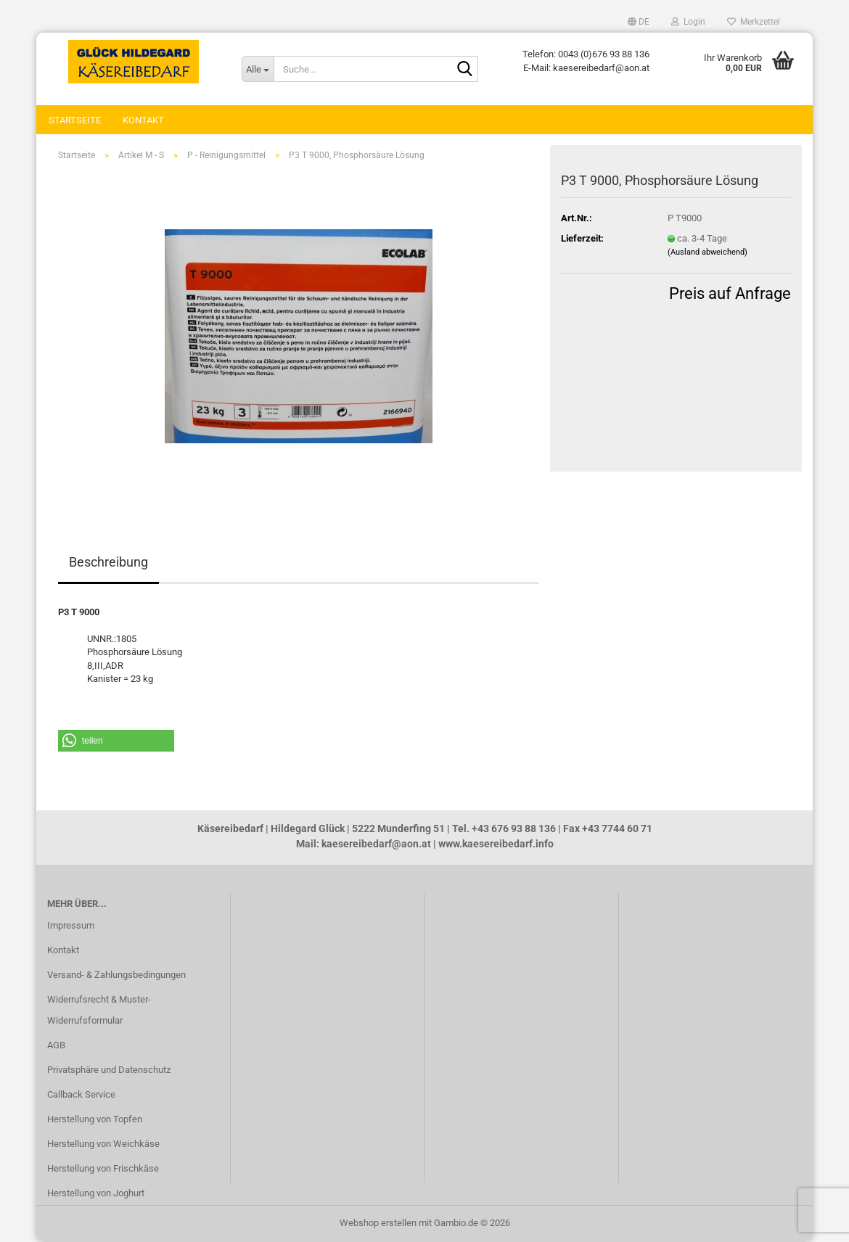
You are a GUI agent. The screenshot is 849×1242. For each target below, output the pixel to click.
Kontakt (143, 120)
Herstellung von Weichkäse (103, 1143)
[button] (638, 22)
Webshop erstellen (378, 1222)
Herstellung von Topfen (94, 1119)
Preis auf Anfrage (730, 293)
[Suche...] (258, 69)
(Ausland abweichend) (707, 252)
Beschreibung (108, 561)
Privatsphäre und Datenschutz (109, 1069)
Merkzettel (753, 22)
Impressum (70, 925)
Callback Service (81, 1094)
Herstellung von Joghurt (95, 1193)
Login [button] (688, 22)
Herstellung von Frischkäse (103, 1168)
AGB (56, 1045)
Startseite (75, 120)
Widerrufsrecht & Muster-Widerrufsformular (99, 1010)
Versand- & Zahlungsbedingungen (116, 974)
